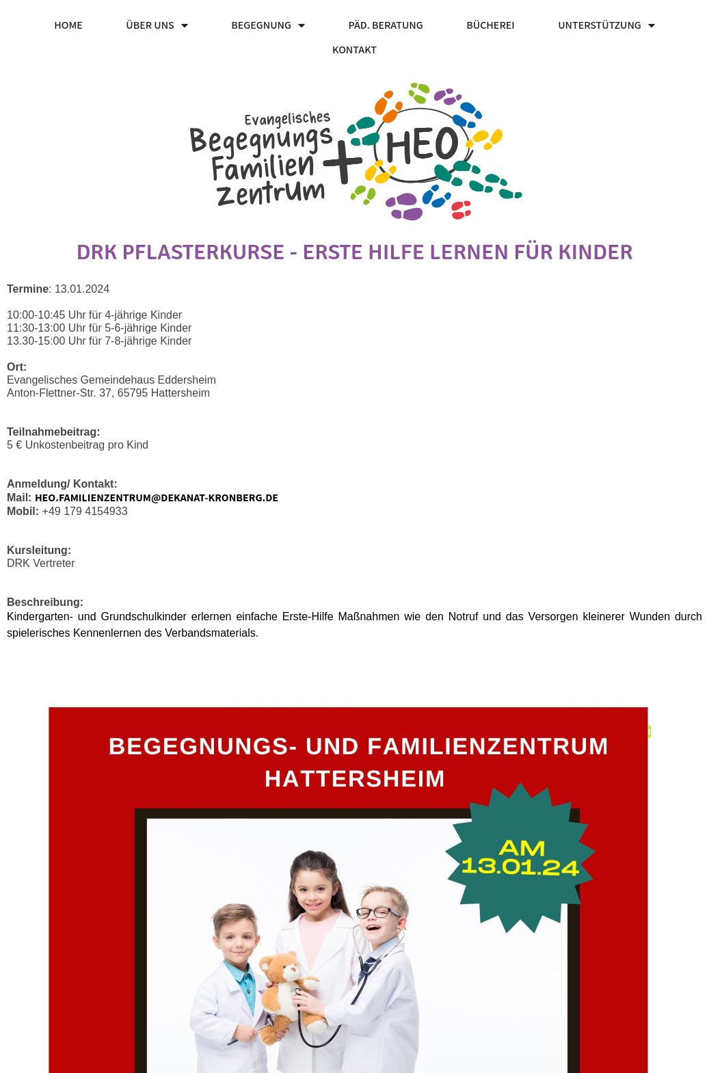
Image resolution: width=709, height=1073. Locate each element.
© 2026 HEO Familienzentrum (76, 1058)
